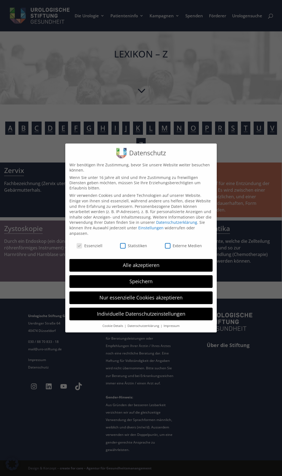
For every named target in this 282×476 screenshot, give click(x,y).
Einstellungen (151, 222)
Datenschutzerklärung (176, 216)
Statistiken (133, 240)
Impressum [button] (172, 320)
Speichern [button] (141, 276)
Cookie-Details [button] (113, 320)
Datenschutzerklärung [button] (144, 320)
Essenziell (89, 240)
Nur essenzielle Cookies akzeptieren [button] (141, 292)
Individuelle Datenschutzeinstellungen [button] (141, 308)
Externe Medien (183, 240)
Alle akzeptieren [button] (141, 259)
